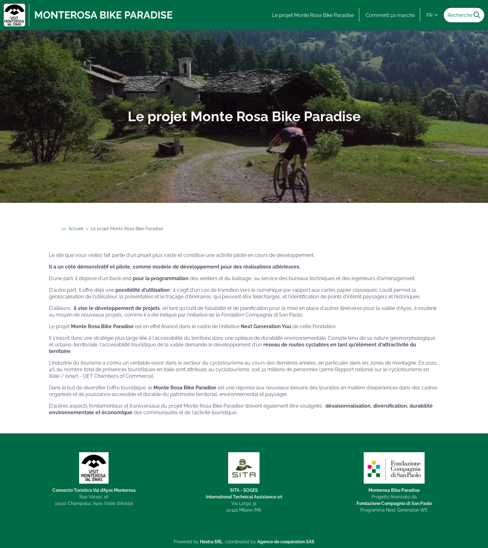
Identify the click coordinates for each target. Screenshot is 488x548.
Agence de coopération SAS (285, 541)
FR (432, 15)
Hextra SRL (211, 541)
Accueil (75, 228)
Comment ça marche (390, 15)
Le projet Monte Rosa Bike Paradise (313, 15)
